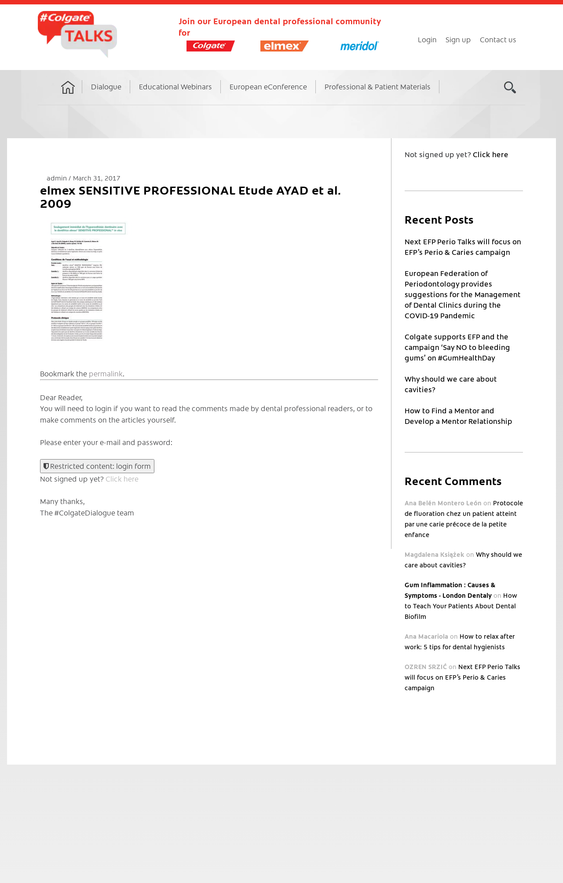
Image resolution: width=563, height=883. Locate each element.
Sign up (458, 39)
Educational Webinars (175, 86)
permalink (106, 373)
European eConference (268, 86)
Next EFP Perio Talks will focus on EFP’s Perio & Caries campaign (462, 677)
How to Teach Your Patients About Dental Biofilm (461, 606)
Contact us (498, 39)
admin (58, 177)
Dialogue (106, 86)
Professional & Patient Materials (378, 86)
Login (427, 39)
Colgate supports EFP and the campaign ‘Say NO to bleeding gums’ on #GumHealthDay (457, 346)
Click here (122, 478)
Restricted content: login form (97, 466)
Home (68, 95)
